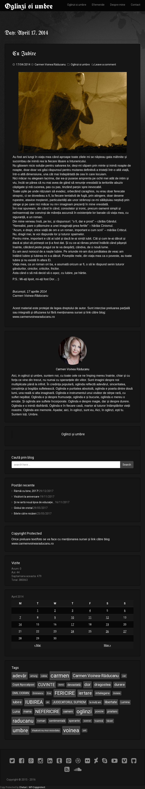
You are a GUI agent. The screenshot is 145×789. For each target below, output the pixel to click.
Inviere (116, 693)
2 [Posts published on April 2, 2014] (55, 610)
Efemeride (98, 4)
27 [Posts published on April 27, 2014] (124, 631)
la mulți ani (95, 702)
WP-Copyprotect (37, 787)
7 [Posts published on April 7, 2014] (20, 617)
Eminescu (38, 693)
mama (27, 711)
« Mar (37, 645)
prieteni (112, 711)
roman (41, 720)
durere (119, 684)
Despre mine (117, 4)
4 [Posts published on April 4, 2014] (90, 610)
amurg (33, 675)
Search (127, 464)
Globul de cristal (23, 507)
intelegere (102, 693)
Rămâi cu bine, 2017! (26, 490)
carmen (60, 675)
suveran (87, 721)
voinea (71, 730)
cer (124, 675)
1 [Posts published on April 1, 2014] (37, 610)
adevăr (20, 675)
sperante (74, 720)
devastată (74, 685)
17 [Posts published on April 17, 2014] (72, 624)
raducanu (23, 721)
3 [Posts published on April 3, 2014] (72, 610)
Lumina (125, 702)
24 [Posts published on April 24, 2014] (72, 631)
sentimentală (57, 720)
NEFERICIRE (47, 711)
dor (87, 684)
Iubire (17, 702)
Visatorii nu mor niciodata (46, 730)
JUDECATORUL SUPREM (69, 702)
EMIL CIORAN (21, 693)
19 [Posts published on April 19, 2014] (107, 624)
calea (44, 675)
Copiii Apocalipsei (23, 684)
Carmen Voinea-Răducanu (96, 675)
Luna (16, 711)
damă (61, 685)
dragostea (102, 684)
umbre (20, 730)
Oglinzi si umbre (29, 6)
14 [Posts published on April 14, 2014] (20, 624)
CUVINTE (46, 684)
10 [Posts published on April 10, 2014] (72, 617)
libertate (111, 702)
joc (48, 702)
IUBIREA (34, 702)
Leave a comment (105, 64)
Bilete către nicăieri (25, 513)
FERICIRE (65, 693)
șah (84, 730)
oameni (68, 711)
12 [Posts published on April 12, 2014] (107, 617)
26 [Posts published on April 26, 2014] (107, 631)
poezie (99, 711)
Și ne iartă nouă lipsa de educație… (34, 502)
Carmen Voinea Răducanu (50, 64)
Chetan (23, 787)
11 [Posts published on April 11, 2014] (90, 617)
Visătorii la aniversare (26, 496)
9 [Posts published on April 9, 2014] (55, 617)
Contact (135, 4)
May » (107, 645)
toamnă (99, 720)
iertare (85, 693)
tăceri (110, 720)
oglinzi (84, 711)
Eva (49, 693)
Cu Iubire (24, 54)
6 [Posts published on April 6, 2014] (125, 610)
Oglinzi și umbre (73, 434)
